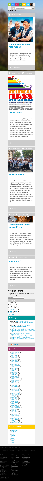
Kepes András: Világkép (17, 338)
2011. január (14, 403)
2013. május (14, 371)
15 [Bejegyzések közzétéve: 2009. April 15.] (11, 309)
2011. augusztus (15, 394)
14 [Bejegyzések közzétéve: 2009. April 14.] (10, 309)
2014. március (14, 357)
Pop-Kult (17, 4)
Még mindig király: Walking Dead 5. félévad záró (23, 330)
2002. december (15, 422)
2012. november (15, 376)
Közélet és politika (15, 73)
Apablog (28, 4)
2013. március (14, 373)
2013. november (15, 363)
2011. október (14, 392)
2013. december (15, 361)
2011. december (15, 389)
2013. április (14, 372)
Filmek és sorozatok (16, 14)
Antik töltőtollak (26, 457)
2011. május (14, 398)
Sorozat (13, 439)
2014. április (14, 356)
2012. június (14, 381)
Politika (20, 4)
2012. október (14, 377)
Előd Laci (13, 337)
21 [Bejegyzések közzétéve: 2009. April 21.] (10, 311)
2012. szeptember (15, 378)
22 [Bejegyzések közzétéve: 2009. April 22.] (11, 311)
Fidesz (13, 435)
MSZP (12, 440)
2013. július (14, 368)
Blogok (13, 4)
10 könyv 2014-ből (15, 329)
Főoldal (9, 4)
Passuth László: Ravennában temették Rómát (20, 326)
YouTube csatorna (13, 474)
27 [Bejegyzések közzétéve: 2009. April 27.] (8, 312)
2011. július (14, 396)
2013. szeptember (15, 365)
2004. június (14, 417)
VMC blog (24, 464)
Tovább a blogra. (16, 67)
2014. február (14, 359)
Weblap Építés (4, 472)
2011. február (14, 402)
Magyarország (14, 430)
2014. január (14, 360)
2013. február (14, 375)
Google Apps (3, 457)
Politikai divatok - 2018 (16, 333)
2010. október (14, 406)
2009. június (14, 410)
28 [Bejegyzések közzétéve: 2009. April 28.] (10, 312)
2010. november (15, 405)
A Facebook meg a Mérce (17, 336)
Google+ (13, 462)
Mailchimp (2, 468)
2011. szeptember (15, 393)
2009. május (14, 411)
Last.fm (15, 344)
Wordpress (3, 477)
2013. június (14, 369)
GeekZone (24, 4)
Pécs (12, 434)
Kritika (12, 433)
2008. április (14, 414)
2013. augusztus (15, 367)
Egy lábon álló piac (29, 336)
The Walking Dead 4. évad (18, 332)
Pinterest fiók (14, 466)
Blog (12, 257)
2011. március (14, 401)
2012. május (14, 382)
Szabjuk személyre (20, 328)
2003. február (14, 419)
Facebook (13, 437)
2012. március (14, 385)
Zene (12, 214)
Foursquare (14, 460)
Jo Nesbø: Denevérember (27, 329)
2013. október (14, 364)
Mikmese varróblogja (25, 460)
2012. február (14, 386)
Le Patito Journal (31, 4)
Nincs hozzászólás (23, 214)
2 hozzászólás (28, 73)
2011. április (14, 400)
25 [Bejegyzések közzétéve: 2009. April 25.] (16, 311)
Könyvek (13, 431)
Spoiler (13, 442)
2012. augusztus (15, 380)
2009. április (14, 413)
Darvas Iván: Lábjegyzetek (23, 337)
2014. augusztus (15, 352)
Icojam (1, 461)
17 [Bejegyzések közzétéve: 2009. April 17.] (15, 309)
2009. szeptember (15, 407)
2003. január (14, 421)
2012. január (14, 388)
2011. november (15, 390)
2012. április (14, 384)
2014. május (14, 355)
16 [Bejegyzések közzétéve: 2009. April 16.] (13, 309)
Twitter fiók (14, 470)
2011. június (14, 397)
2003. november (15, 418)
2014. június (14, 353)
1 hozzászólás (28, 148)
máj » (12, 314)
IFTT (1, 465)
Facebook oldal (15, 457)
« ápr (9, 314)
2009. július (14, 409)
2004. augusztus (15, 415)
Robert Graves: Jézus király (22, 321)
